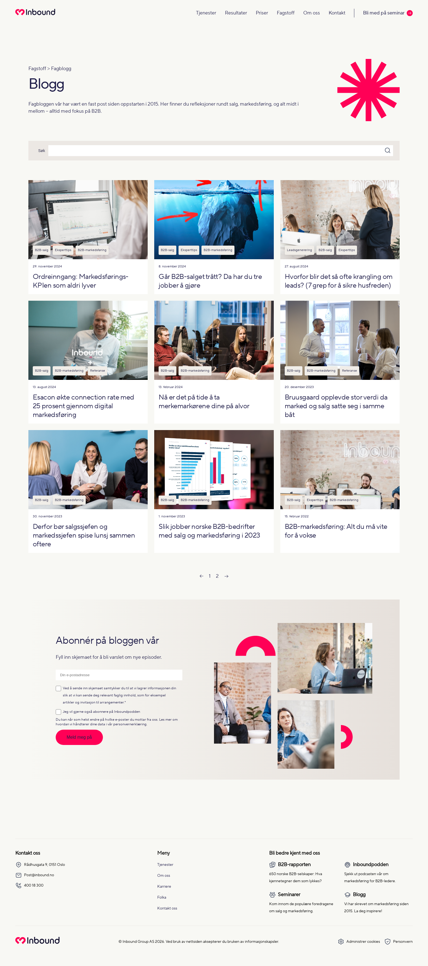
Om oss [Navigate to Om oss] (311, 13)
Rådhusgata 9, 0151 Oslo (40, 864)
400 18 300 (29, 885)
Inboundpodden (127, 711)
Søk (41, 150)
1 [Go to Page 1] (209, 576)
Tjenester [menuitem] (165, 864)
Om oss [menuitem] (163, 875)
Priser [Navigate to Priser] (262, 13)
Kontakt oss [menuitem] (167, 908)
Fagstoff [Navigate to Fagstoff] (286, 13)
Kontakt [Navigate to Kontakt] (337, 13)
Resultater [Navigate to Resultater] (236, 13)
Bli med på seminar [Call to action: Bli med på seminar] (388, 13)
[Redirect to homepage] (35, 16)
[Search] (220, 150)
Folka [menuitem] (161, 897)
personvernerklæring (130, 724)
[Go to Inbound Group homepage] (37, 943)
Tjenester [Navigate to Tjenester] (206, 13)
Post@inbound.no (34, 875)
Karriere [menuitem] (164, 886)
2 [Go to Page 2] (217, 576)
